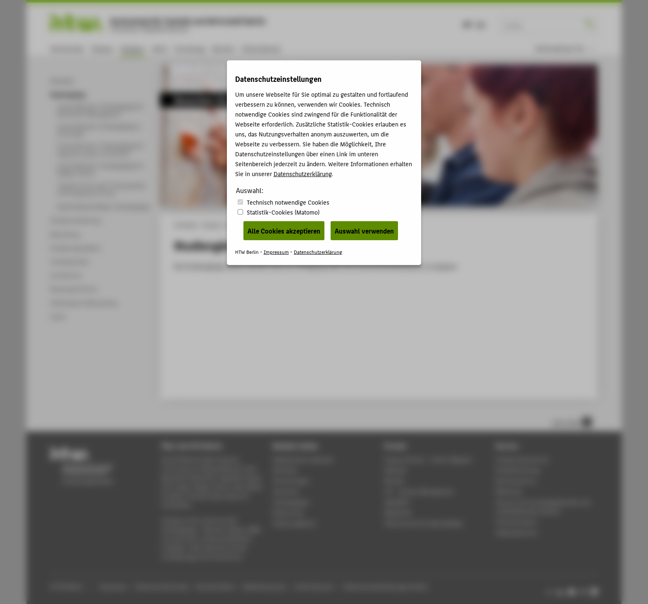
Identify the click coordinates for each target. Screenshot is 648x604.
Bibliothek (509, 491)
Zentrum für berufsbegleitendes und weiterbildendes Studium (543, 507)
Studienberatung (517, 470)
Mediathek (398, 512)
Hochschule (67, 48)
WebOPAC (397, 502)
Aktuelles (285, 470)
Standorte (286, 491)
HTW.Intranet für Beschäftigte (423, 523)
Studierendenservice (522, 459)
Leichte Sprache (314, 586)
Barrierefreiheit (215, 586)
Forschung (189, 48)
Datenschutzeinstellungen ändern (386, 586)
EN (481, 24)
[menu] (565, 49)
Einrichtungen (291, 480)
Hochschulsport (516, 521)
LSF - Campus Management (419, 491)
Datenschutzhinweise (162, 586)
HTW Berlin (186, 225)
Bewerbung (288, 512)
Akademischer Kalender (303, 459)
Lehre (159, 48)
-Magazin (428, 459)
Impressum (113, 586)
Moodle (394, 480)
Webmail (395, 470)
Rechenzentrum (516, 480)
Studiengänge (291, 502)
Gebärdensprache (264, 586)
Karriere (223, 48)
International (261, 48)
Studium (133, 48)
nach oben (572, 422)
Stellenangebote (294, 523)
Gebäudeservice (516, 532)
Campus (102, 48)
